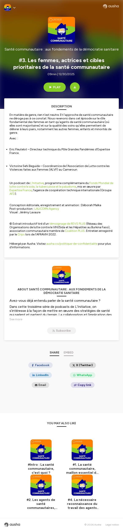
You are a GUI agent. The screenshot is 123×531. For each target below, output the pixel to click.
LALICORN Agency (46, 209)
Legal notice (112, 524)
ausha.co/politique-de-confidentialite (71, 243)
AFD (12, 194)
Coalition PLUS (75, 231)
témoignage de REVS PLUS (67, 223)
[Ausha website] (111, 6)
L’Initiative (37, 183)
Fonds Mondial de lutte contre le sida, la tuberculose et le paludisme (61, 184)
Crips (21, 234)
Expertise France (21, 190)
